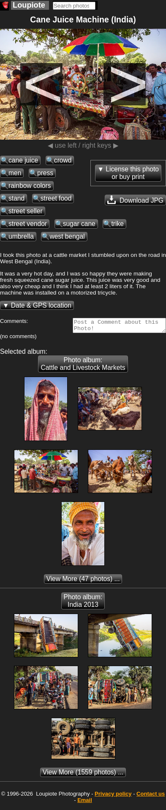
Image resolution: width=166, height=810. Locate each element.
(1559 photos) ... (83, 774)
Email (84, 802)
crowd (63, 160)
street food (56, 198)
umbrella (21, 236)
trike (117, 223)
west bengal (66, 236)
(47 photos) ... (83, 581)
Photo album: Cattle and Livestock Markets (83, 366)
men (14, 172)
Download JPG (135, 200)
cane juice (23, 160)
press (45, 172)
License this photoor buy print (132, 172)
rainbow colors (29, 185)
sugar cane (79, 223)
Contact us (150, 796)
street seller (25, 211)
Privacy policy (113, 796)
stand (16, 198)
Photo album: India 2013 (83, 603)
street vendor (27, 223)
